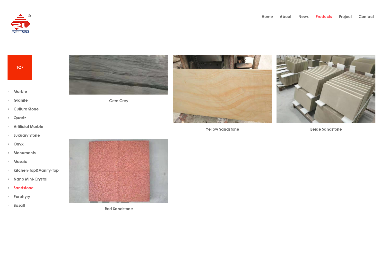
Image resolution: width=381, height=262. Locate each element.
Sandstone (24, 187)
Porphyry (22, 196)
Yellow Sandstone (222, 129)
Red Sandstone (119, 208)
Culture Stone (26, 109)
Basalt (19, 205)
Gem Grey (118, 100)
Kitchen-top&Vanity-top (36, 170)
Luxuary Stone (27, 135)
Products (324, 16)
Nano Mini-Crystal (30, 179)
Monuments (25, 152)
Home (267, 16)
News (303, 16)
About (285, 16)
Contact (366, 16)
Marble (20, 91)
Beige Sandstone (326, 129)
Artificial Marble (28, 126)
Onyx (19, 144)
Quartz (20, 117)
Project (345, 16)
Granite (21, 100)
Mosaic (20, 161)
